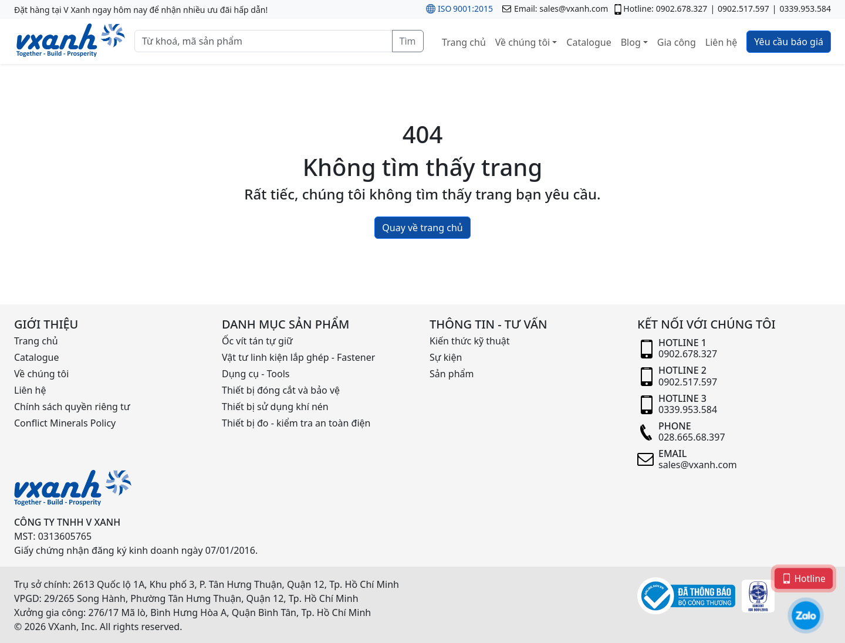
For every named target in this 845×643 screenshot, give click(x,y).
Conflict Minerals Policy (65, 423)
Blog (631, 42)
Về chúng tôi (522, 42)
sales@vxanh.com (573, 8)
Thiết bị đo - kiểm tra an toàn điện (296, 423)
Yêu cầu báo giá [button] (788, 41)
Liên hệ (721, 42)
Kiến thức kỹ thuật (470, 340)
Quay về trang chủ (422, 227)
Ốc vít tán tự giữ (257, 340)
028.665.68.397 (691, 437)
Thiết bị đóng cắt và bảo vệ (281, 390)
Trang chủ (464, 42)
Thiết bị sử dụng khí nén (275, 406)
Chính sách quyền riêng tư (72, 406)
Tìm (408, 41)
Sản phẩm (452, 373)
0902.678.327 (682, 8)
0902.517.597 (743, 8)
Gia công (676, 42)
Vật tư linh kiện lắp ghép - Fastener (298, 357)
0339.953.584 (805, 8)
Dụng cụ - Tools (255, 373)
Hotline (804, 577)
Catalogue (588, 42)
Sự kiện (446, 357)
